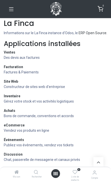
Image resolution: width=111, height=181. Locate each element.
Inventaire (12, 96)
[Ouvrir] (55, 174)
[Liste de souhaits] (75, 172)
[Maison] (16, 172)
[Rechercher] (36, 172)
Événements (14, 140)
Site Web (11, 81)
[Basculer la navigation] (11, 9)
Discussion (13, 154)
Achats (9, 111)
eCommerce (14, 125)
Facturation (13, 67)
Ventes (9, 52)
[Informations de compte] (94, 172)
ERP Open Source (92, 33)
